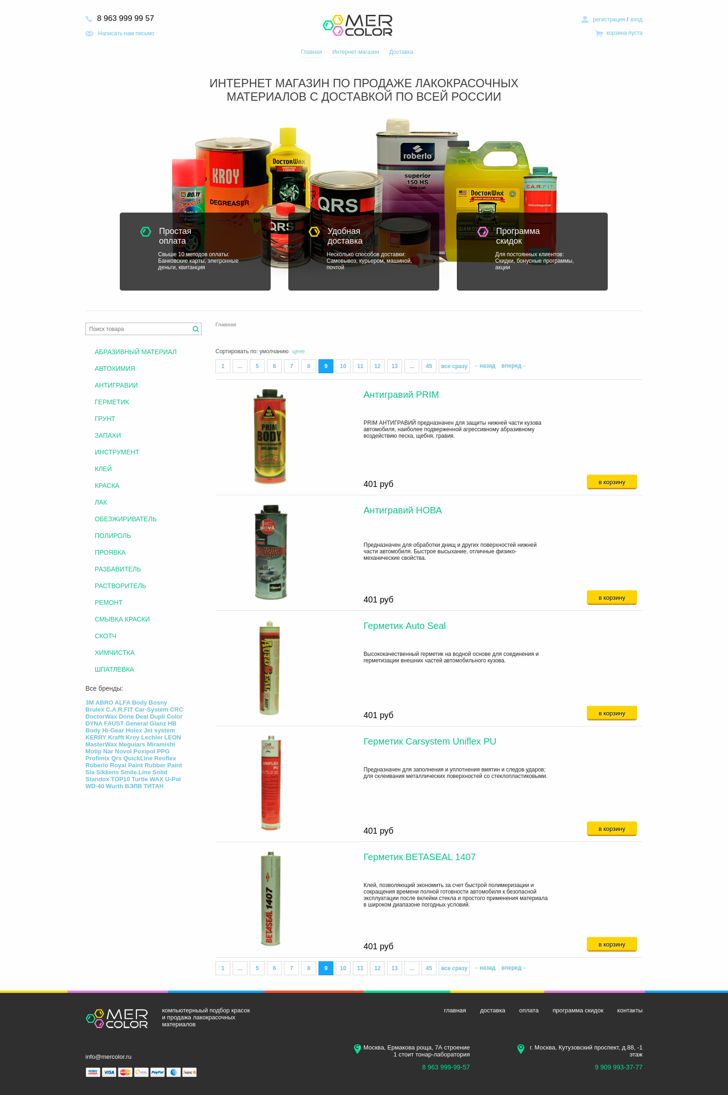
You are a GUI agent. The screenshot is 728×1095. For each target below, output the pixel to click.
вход (636, 19)
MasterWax (101, 744)
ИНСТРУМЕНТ (117, 452)
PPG (163, 751)
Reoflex (165, 758)
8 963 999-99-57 (446, 1067)
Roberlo (96, 765)
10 (343, 366)
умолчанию (274, 351)
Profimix (97, 758)
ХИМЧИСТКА (115, 652)
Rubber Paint (163, 765)
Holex (134, 730)
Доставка (401, 52)
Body (139, 702)
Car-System (151, 709)
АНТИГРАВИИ (116, 385)
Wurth (114, 786)
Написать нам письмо (126, 33)
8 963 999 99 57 (125, 18)
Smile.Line (136, 772)
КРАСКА (107, 485)
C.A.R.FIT (119, 709)
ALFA (122, 702)
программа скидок (577, 1010)
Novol (123, 751)
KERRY (95, 737)
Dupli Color (166, 716)
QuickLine (138, 758)
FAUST (114, 723)
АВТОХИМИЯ (115, 368)
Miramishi (161, 744)
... (240, 366)
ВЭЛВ (133, 786)
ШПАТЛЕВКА (114, 669)
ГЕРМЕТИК (112, 402)
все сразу (454, 366)
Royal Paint (126, 765)
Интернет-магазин (355, 52)
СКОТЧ (106, 636)
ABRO (104, 702)
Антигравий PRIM (401, 394)
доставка (492, 1010)
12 (377, 366)
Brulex (94, 709)
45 (429, 366)
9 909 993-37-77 (619, 1067)
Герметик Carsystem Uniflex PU (430, 741)
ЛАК (101, 502)
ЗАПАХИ (108, 435)
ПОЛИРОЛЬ (113, 535)
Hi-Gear (113, 730)
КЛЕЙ (103, 469)
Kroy (133, 737)
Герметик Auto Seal (405, 626)
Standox (97, 779)
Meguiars (132, 744)
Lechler (151, 737)
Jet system (159, 730)
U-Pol (173, 779)
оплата (529, 1010)
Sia (90, 772)
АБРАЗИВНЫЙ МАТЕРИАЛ (135, 352)
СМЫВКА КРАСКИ (122, 619)
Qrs (116, 758)
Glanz (158, 723)
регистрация (609, 19)
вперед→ (514, 366)
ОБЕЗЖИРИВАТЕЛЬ (125, 519)
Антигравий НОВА (403, 510)
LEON (172, 737)
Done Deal (134, 716)
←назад (484, 366)
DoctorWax (101, 716)
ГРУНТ (105, 418)
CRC (176, 709)
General (136, 723)
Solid (160, 772)
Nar (108, 751)
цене (298, 351)
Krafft (116, 737)
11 (360, 366)
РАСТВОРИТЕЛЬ (120, 586)
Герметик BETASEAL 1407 (420, 857)
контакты (630, 1010)
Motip (93, 751)
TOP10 (120, 779)
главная (455, 1010)
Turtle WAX (147, 779)
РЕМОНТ (109, 602)
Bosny (158, 702)
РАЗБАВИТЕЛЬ (118, 569)
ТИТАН (153, 786)
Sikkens (107, 772)
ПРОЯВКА (110, 552)
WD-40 (94, 786)
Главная (311, 52)
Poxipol (144, 751)
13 (394, 366)
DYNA (93, 723)
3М (89, 702)
